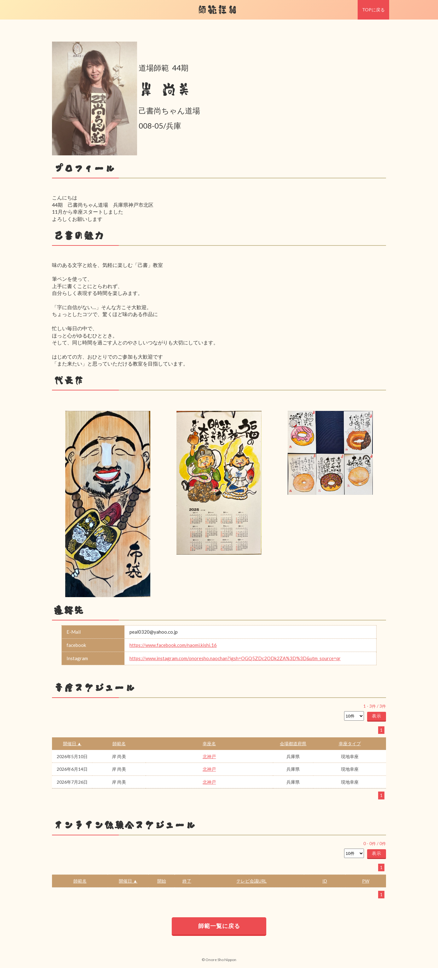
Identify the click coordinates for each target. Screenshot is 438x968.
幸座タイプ (350, 743)
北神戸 (209, 756)
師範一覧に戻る (219, 925)
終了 (186, 881)
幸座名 (209, 743)
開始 (161, 881)
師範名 (119, 743)
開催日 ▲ (72, 743)
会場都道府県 (293, 743)
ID (324, 881)
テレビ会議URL (251, 881)
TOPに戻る (373, 9)
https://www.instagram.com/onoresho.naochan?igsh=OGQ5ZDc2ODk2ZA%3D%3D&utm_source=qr (235, 658)
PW (365, 881)
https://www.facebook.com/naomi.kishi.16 (173, 645)
